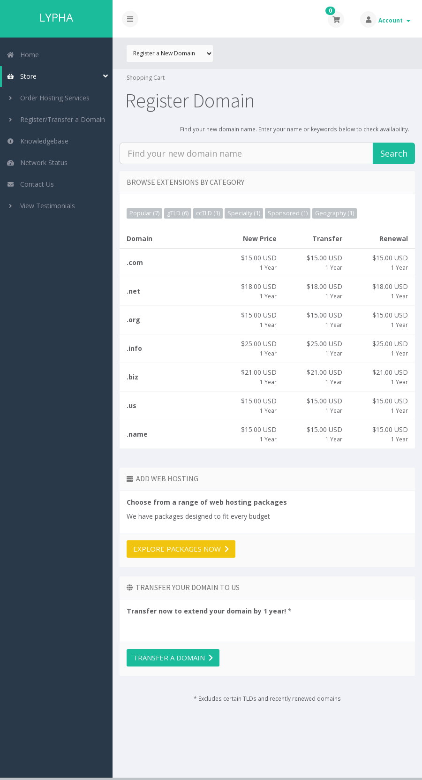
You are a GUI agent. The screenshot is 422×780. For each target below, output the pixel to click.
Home (23, 54)
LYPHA (56, 17)
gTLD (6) (177, 213)
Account (394, 20)
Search (393, 153)
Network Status (37, 162)
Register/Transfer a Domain (56, 119)
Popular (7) (144, 213)
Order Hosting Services (48, 97)
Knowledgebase (37, 140)
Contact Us (30, 184)
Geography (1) (334, 213)
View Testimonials (41, 205)
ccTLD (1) (208, 213)
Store (22, 76)
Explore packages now (181, 548)
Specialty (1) (243, 213)
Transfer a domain (173, 657)
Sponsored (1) (288, 213)
